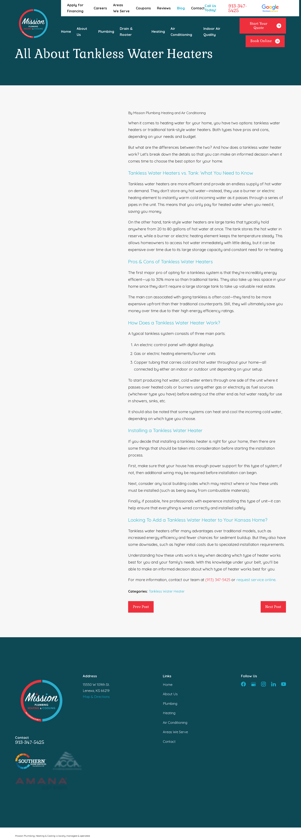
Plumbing (170, 703)
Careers (100, 8)
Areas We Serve (175, 732)
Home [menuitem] (66, 31)
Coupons (143, 8)
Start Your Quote (265, 25)
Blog (181, 8)
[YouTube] (283, 684)
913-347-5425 (237, 8)
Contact (198, 8)
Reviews (164, 8)
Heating (169, 713)
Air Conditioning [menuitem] (181, 31)
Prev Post (141, 607)
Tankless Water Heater (167, 591)
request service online (255, 579)
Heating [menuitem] (158, 31)
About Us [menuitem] (82, 31)
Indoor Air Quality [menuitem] (211, 31)
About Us (170, 694)
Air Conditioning (175, 722)
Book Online (265, 41)
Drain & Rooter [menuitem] (126, 31)
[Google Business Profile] (253, 684)
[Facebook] (243, 684)
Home (167, 685)
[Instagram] (263, 684)
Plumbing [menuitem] (106, 31)
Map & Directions (96, 697)
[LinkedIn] (273, 684)
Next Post (273, 607)
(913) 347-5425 (217, 579)
